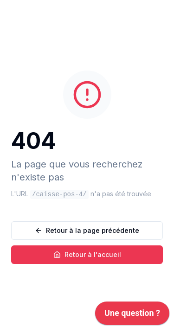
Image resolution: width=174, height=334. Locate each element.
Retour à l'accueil (87, 254)
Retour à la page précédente (87, 230)
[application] (132, 315)
